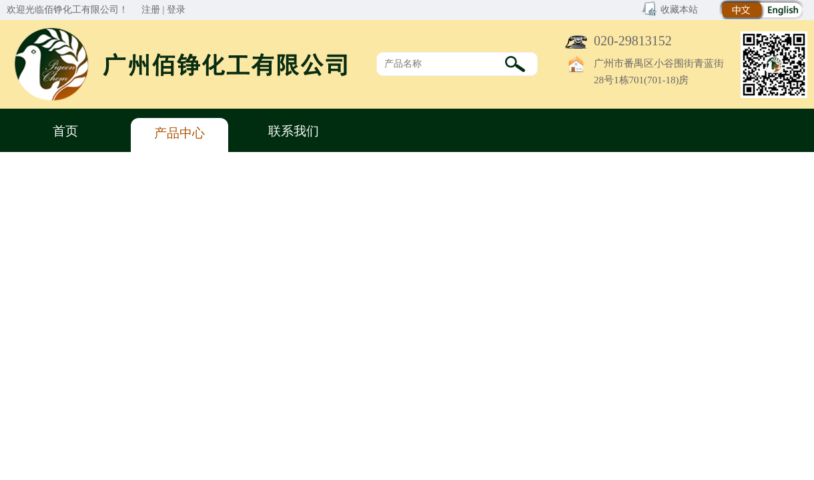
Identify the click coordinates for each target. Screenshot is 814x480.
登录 (176, 10)
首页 (65, 131)
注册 (150, 10)
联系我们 (293, 131)
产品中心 (179, 133)
